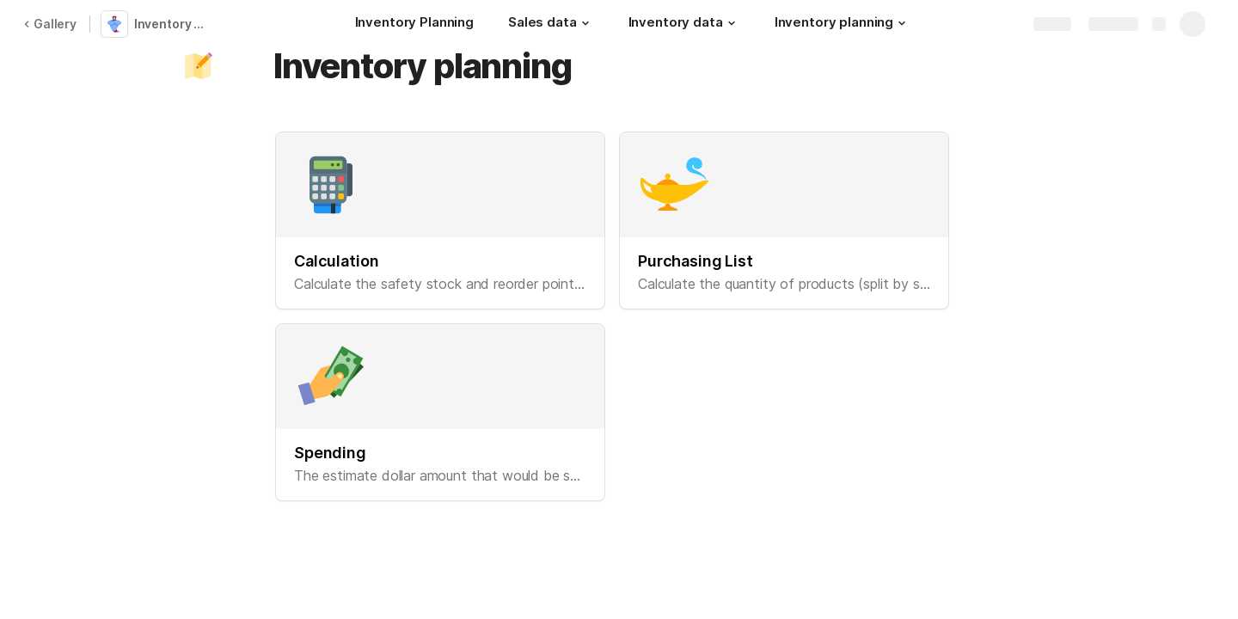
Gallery (50, 23)
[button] (585, 23)
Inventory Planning (175, 23)
